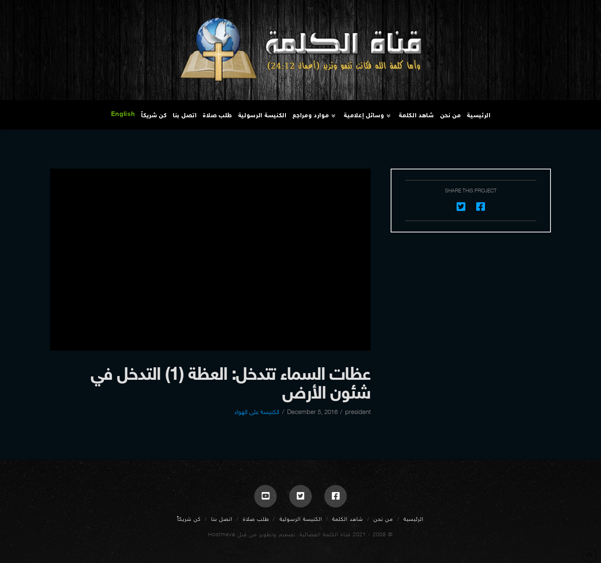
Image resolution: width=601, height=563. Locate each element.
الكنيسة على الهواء (257, 412)
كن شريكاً (189, 519)
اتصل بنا (221, 519)
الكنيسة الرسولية (301, 519)
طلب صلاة (256, 519)
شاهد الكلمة (347, 519)
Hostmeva (221, 534)
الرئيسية (414, 519)
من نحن (383, 519)
